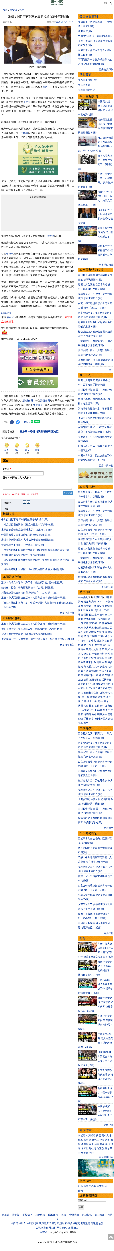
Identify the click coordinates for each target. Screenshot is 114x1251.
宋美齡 (85, 710)
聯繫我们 (74, 1214)
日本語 (72, 1232)
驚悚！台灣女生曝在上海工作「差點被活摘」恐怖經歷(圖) (32, 584)
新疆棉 (84, 614)
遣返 (100, 697)
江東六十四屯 (85, 684)
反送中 (100, 640)
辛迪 (91, 1152)
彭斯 (99, 632)
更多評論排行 (67, 614)
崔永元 (108, 636)
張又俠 (89, 610)
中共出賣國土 (91, 619)
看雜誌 (52, 1223)
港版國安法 (105, 619)
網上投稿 (87, 1214)
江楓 (104, 1148)
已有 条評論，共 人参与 (17, 477)
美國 (104, 632)
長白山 (109, 684)
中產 (104, 662)
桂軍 (91, 705)
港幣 (110, 658)
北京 (96, 666)
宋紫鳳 (81, 1135)
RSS (57, 1219)
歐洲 (70, 1227)
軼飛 (91, 1139)
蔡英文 (90, 666)
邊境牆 (92, 632)
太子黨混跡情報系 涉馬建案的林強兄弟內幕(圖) (26, 531)
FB (103, 649)
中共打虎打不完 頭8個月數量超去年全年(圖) (24, 521)
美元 (107, 653)
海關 (95, 697)
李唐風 (84, 1144)
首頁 (5, 10)
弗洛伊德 (107, 623)
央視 (102, 692)
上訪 (80, 679)
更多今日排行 (106, 465)
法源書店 (44, 1223)
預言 (91, 718)
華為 (91, 627)
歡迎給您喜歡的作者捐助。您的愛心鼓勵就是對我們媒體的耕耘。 (36, 328)
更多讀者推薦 (67, 646)
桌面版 (5, 1214)
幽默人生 (102, 714)
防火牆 (95, 675)
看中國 (10, 317)
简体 (105, 3)
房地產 (81, 662)
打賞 (58, 22)
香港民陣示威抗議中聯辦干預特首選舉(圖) (23, 556)
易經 (94, 714)
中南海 (81, 640)
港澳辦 (50, 236)
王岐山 (105, 627)
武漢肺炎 (98, 597)
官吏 (99, 1186)
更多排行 (108, 933)
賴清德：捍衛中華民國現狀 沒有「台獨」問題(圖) (27, 589)
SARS (99, 688)
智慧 (110, 714)
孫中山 (103, 705)
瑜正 (99, 1148)
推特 (110, 1214)
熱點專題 (85, 74)
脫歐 (86, 653)
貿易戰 (108, 606)
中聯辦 (24, 133)
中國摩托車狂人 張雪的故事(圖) (95, 36)
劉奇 (105, 710)
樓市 (88, 662)
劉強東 (103, 666)
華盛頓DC (62, 1227)
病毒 (93, 601)
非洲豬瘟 (94, 671)
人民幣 (84, 658)
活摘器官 (106, 679)
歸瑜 (86, 1139)
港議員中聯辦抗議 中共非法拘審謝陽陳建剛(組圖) (27, 541)
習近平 (46, 86)
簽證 (105, 697)
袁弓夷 (103, 614)
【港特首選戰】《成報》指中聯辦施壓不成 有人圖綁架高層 (32, 571)
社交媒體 (96, 649)
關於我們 (27, 1214)
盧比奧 (87, 601)
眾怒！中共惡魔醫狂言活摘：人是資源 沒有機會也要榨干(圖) (33, 599)
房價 (80, 671)
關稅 (86, 632)
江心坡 (92, 688)
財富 (99, 662)
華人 (107, 692)
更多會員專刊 (106, 69)
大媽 (110, 666)
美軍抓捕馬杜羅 (86, 89)
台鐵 (93, 606)
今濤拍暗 (91, 1135)
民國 (86, 705)
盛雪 (96, 1144)
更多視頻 (108, 1125)
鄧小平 (93, 710)
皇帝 (80, 714)
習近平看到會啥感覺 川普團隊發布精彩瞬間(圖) (26, 635)
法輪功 (87, 679)
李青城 (84, 1148)
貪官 (107, 640)
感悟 (80, 718)
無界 (101, 1223)
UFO (80, 627)
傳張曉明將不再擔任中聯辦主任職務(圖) (22, 546)
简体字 (43, 1232)
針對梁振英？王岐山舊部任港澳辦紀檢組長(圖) (26, 536)
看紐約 (60, 1223)
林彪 (99, 710)
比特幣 (92, 658)
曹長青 (84, 1152)
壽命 (110, 718)
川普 (106, 597)
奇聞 (97, 718)
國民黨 (87, 606)
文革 (80, 723)
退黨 (86, 623)
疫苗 (91, 623)
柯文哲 (98, 623)
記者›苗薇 (6, 313)
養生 (86, 723)
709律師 (109, 675)
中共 (86, 627)
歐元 (99, 658)
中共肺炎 (83, 597)
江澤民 (101, 636)
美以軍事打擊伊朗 (87, 80)
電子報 (15, 1214)
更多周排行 (107, 587)
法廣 (88, 649)
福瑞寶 (76, 1223)
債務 (96, 653)
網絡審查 (96, 679)
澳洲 (80, 705)
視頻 (82, 938)
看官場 (13, 10)
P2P (106, 671)
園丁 (91, 1144)
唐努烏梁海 (99, 684)
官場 (99, 645)
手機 (86, 718)
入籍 (83, 701)
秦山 (107, 1144)
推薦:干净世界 (18, 1223)
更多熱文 (108, 828)
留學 (89, 697)
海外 (100, 701)
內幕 (88, 640)
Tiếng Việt (62, 1232)
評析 (104, 1186)
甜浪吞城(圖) (85, 31)
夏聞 (102, 1139)
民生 (94, 701)
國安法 (100, 606)
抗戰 (96, 705)
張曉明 (9, 253)
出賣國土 (98, 610)
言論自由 (86, 692)
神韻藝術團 (32, 1223)
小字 (71, 22)
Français (53, 1232)
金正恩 (98, 627)
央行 (91, 653)
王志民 (27, 102)
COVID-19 (102, 601)
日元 (104, 658)
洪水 (96, 614)
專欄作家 (85, 1130)
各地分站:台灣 (43, 1227)
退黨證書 (85, 1223)
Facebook (99, 1214)
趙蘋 (102, 1144)
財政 (93, 662)
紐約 (54, 1227)
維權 (101, 675)
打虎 (94, 645)
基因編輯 (86, 675)
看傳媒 (68, 1223)
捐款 (63, 1214)
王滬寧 (93, 636)
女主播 (95, 692)
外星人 (104, 718)
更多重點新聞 (106, 264)
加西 (75, 1227)
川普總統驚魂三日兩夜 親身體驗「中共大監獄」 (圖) (29, 594)
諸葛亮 (87, 714)
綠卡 (89, 701)
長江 (91, 614)
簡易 (98, 1135)
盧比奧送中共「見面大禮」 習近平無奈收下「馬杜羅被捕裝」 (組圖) (37, 640)
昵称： (7, 469)
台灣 (83, 666)
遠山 (96, 1139)
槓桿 (102, 653)
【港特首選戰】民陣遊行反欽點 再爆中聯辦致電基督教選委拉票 (35, 551)
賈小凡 (105, 1135)
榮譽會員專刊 (88, 16)
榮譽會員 (28, 400)
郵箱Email (82, 1200)
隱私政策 (53, 1214)
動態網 (94, 1223)
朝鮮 (107, 649)
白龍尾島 (83, 688)
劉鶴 (86, 636)
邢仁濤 (92, 1148)
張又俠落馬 (84, 84)
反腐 (89, 645)
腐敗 (83, 645)
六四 (80, 623)
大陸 (101, 671)
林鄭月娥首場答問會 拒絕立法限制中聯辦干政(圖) (27, 526)
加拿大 (108, 701)
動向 (21, 10)
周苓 (107, 1139)
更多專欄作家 (106, 1157)
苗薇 (80, 1190)
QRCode (26, 422)
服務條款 (40, 1214)
